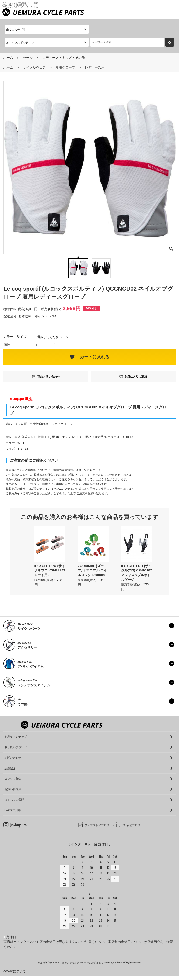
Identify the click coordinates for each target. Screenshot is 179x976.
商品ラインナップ (15, 736)
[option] (50, 556)
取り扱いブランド (15, 747)
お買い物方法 (12, 789)
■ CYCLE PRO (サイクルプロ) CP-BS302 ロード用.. (49, 570)
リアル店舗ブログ (129, 825)
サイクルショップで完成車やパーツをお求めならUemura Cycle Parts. (86, 962)
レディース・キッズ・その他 (63, 58)
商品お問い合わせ (48, 376)
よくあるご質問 (14, 799)
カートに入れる (94, 357)
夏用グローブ (65, 67)
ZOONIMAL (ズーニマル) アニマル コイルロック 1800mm (92, 570)
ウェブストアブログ (97, 825)
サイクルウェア (34, 67)
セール (28, 58)
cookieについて (14, 971)
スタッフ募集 (12, 778)
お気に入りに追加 (135, 376)
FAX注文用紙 (12, 810)
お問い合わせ (12, 757)
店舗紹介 (10, 768)
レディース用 (94, 67)
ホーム (8, 58)
